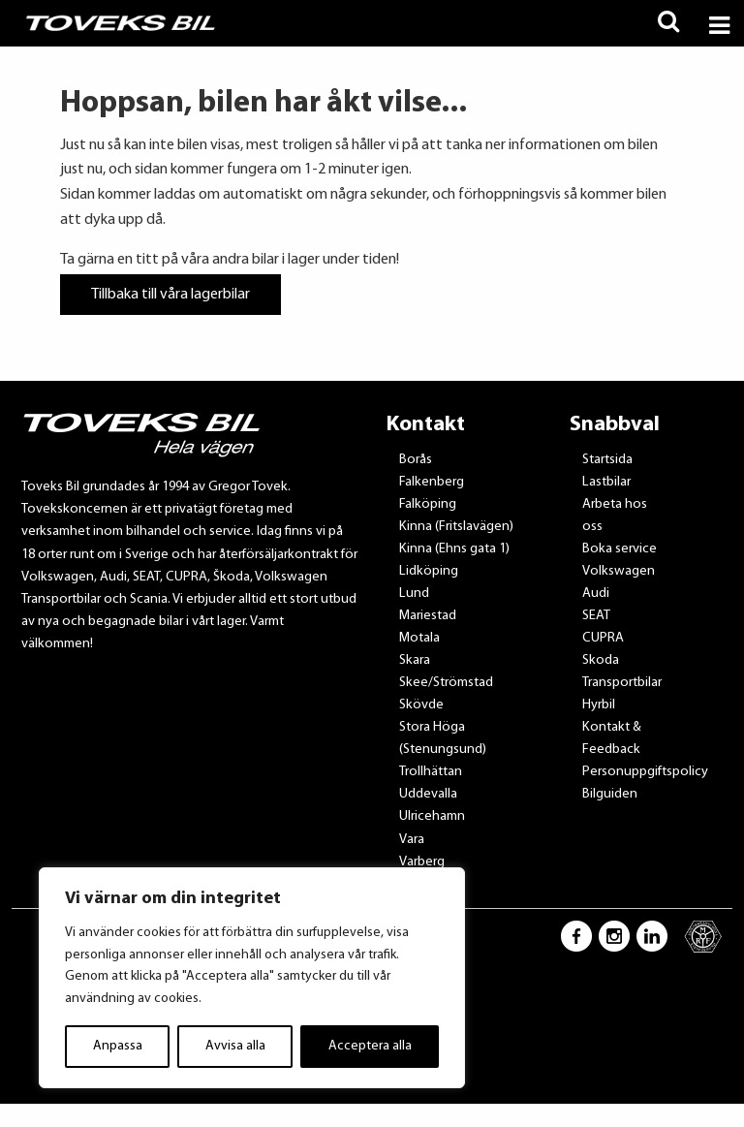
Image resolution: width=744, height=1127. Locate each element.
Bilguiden (609, 794)
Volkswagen (618, 571)
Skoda (600, 660)
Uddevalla (428, 794)
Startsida (607, 460)
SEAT (596, 616)
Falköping (427, 504)
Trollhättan (430, 772)
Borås (415, 460)
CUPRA (603, 638)
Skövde (421, 705)
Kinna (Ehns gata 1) (454, 549)
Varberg (422, 862)
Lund (414, 593)
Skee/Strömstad (446, 682)
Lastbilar (606, 482)
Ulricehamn (432, 816)
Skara (414, 660)
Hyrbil (598, 705)
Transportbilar (622, 682)
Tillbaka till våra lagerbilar (170, 294)
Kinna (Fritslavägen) (456, 526)
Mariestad (427, 616)
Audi (595, 593)
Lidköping (428, 571)
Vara (411, 839)
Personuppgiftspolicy (645, 772)
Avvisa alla (235, 1046)
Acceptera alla (370, 1046)
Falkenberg (431, 482)
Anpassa (117, 1046)
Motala (419, 638)
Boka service (619, 549)
